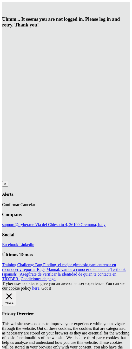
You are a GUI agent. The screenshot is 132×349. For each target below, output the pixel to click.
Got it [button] (46, 288)
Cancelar (28, 204)
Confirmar (10, 204)
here (35, 288)
